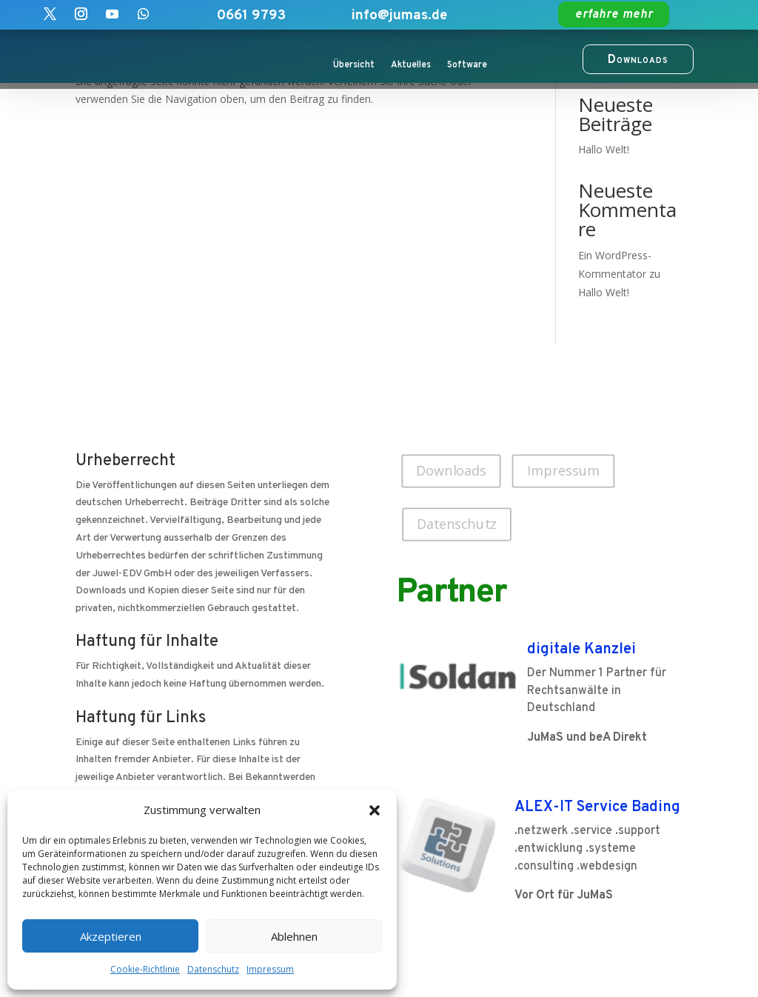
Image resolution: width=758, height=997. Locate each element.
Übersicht (354, 65)
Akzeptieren (110, 936)
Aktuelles (411, 65)
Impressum (270, 969)
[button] (374, 810)
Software (467, 65)
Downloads (451, 470)
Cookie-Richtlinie (145, 969)
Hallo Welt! (603, 149)
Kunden (349, 121)
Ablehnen (294, 936)
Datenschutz (213, 969)
